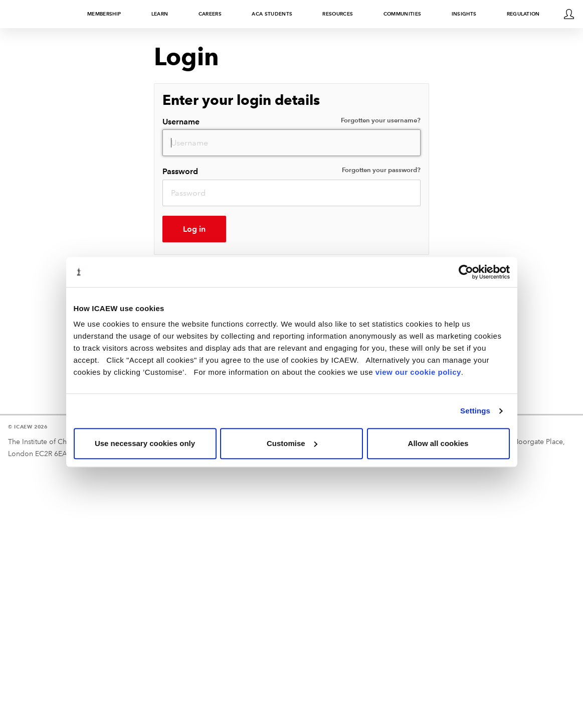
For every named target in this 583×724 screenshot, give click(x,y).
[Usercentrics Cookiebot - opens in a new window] (466, 271)
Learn (159, 14)
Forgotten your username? (381, 120)
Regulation (523, 14)
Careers (210, 14)
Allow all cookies (438, 443)
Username (291, 121)
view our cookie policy (418, 372)
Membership (104, 14)
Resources (337, 14)
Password (291, 171)
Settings (475, 410)
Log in (194, 229)
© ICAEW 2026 (28, 426)
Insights (464, 14)
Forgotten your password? (381, 170)
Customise (292, 443)
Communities (402, 14)
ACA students (272, 14)
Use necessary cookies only (145, 443)
